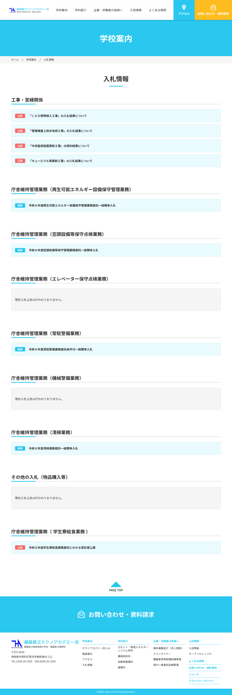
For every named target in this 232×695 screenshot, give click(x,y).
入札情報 (87, 665)
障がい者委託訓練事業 (166, 665)
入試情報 (136, 10)
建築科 (121, 667)
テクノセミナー (162, 654)
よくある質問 (157, 10)
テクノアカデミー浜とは (96, 648)
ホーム (15, 59)
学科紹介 (80, 10)
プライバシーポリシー (201, 681)
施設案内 (87, 654)
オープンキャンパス (200, 654)
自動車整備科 (125, 661)
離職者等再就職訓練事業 (167, 659)
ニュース (194, 674)
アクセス (87, 659)
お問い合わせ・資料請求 (203, 667)
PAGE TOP (116, 590)
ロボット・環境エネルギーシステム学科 (133, 648)
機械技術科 (124, 656)
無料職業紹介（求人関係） (168, 648)
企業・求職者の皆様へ (108, 10)
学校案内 (62, 10)
